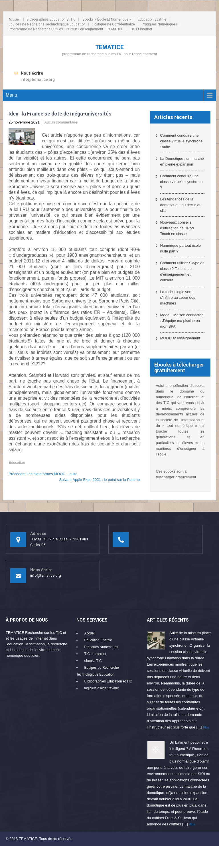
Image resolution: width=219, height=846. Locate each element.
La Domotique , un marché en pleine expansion (182, 161)
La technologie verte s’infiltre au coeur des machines (177, 297)
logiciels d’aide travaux (101, 688)
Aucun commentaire (61, 122)
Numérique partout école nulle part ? (180, 248)
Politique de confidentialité (113, 24)
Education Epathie (152, 19)
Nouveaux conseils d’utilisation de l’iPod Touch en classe (177, 228)
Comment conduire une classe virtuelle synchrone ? (181, 182)
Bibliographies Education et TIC (51, 19)
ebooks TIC (93, 661)
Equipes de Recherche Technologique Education (47, 24)
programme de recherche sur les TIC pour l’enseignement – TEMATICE (66, 29)
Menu (11, 95)
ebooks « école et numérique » (106, 19)
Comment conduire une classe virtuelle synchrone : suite (181, 141)
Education (17, 462)
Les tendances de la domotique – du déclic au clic (181, 205)
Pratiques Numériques (159, 24)
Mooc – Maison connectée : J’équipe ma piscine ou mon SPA (182, 321)
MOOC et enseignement (180, 338)
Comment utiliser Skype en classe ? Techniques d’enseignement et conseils (182, 271)
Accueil (15, 19)
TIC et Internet (141, 29)
